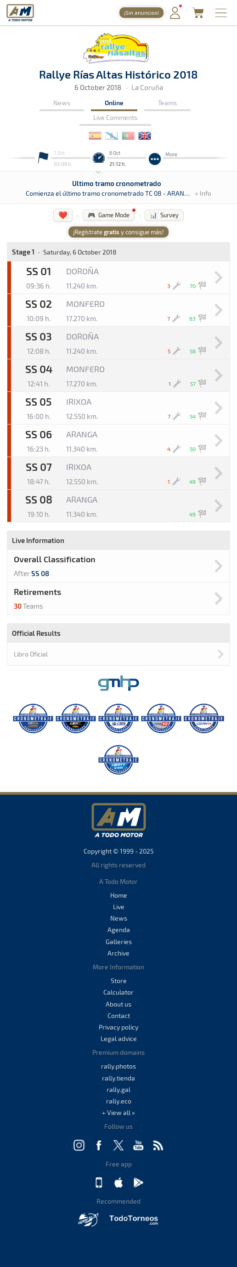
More (171, 154)
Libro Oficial (31, 654)
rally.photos (118, 1066)
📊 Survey (164, 215)
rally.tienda (118, 1078)
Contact (118, 1015)
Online (114, 103)
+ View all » (118, 1112)
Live (118, 907)
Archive (118, 953)
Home (118, 895)
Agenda (118, 929)
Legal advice (119, 1038)
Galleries (119, 941)
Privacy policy (118, 1027)
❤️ (63, 214)
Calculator (118, 992)
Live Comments (115, 117)
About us (118, 1004)
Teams (167, 103)
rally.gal (118, 1089)
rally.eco (118, 1101)
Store (119, 980)
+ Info (203, 193)
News (61, 103)
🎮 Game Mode (109, 215)
